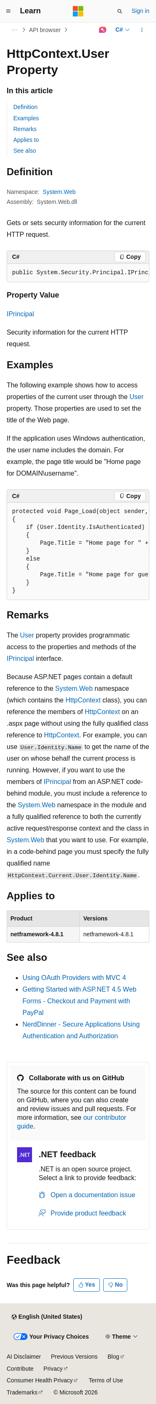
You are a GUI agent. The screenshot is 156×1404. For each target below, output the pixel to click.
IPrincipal (20, 314)
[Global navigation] (8, 11)
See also (24, 150)
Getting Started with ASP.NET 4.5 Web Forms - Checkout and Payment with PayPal (79, 1001)
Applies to (26, 139)
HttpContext (82, 700)
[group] (78, 273)
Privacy (53, 1368)
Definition (25, 107)
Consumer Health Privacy (40, 1380)
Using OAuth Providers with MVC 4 (74, 977)
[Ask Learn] (102, 30)
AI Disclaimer (24, 1356)
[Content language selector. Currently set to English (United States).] (47, 1317)
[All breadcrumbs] (14, 30)
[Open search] (119, 11)
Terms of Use (106, 1380)
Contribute (20, 1368)
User (136, 396)
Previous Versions (74, 1356)
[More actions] (142, 30)
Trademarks (22, 1392)
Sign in (140, 10)
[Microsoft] (78, 11)
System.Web (59, 192)
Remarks (25, 129)
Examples (26, 118)
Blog (113, 1356)
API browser (45, 30)
